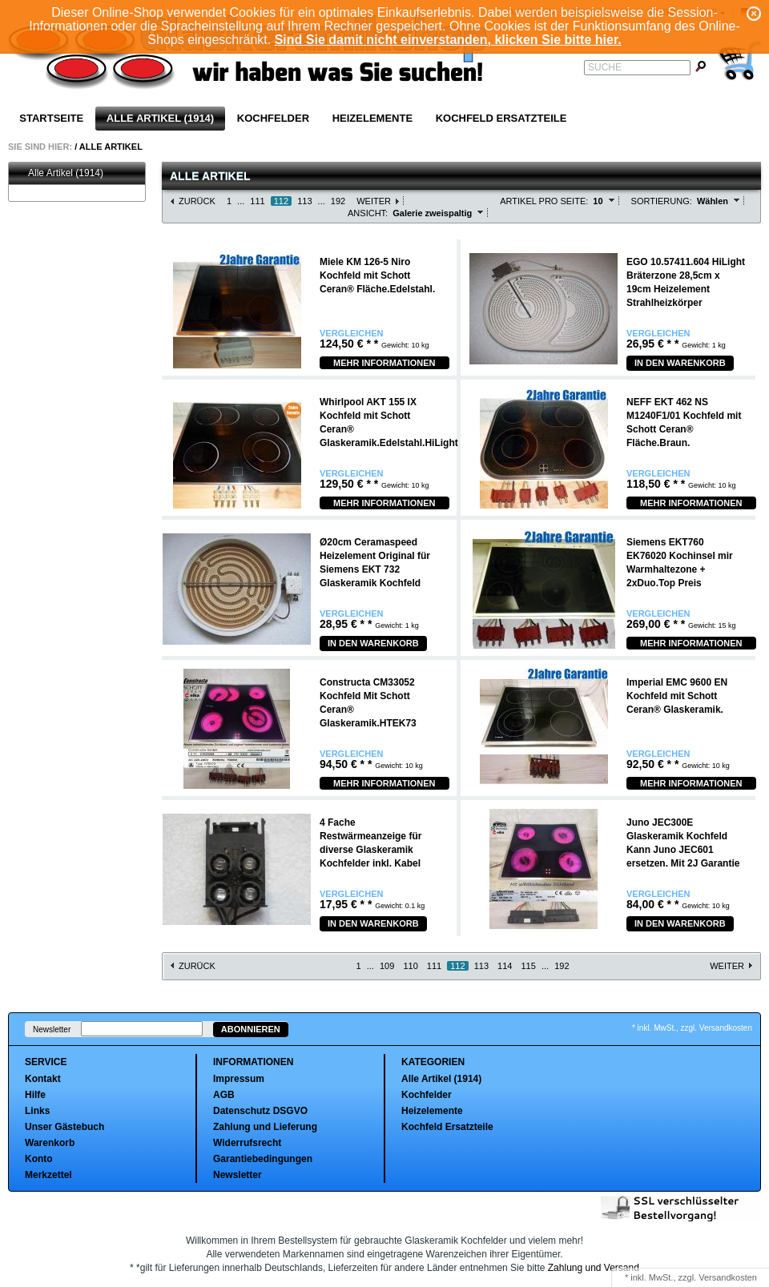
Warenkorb (49, 1142)
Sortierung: (661, 201)
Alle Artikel (111, 146)
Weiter (373, 201)
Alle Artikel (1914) (160, 118)
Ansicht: (368, 213)
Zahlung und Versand (593, 1267)
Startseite (51, 118)
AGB (224, 1094)
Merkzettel (48, 1174)
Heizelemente (372, 118)
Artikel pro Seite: (544, 201)
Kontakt (43, 1078)
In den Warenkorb (680, 363)
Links (37, 1110)
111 (257, 201)
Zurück (197, 201)
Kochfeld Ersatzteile (501, 118)
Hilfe (35, 1094)
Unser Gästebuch (64, 1126)
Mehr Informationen (384, 363)
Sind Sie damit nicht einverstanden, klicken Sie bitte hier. (448, 39)
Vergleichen (351, 333)
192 (338, 201)
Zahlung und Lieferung (265, 1126)
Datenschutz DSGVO (260, 1110)
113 (304, 201)
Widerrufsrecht (247, 1142)
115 (528, 966)
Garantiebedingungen (262, 1158)
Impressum (238, 1078)
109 (387, 966)
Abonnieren (250, 1029)
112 (281, 201)
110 (410, 966)
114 (504, 966)
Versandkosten (728, 1277)
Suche (605, 67)
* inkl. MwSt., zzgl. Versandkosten (692, 1028)
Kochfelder (273, 118)
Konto (39, 1158)
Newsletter (51, 1029)
